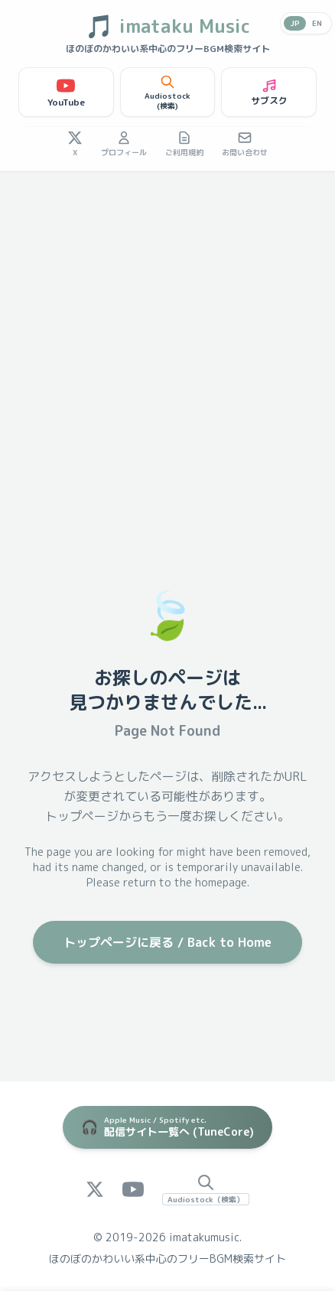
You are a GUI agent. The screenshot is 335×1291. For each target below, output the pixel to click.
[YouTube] (133, 1189)
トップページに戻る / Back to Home (167, 942)
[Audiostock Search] (205, 1189)
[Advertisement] (167, 346)
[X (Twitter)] (95, 1189)
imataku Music (167, 26)
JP (295, 23)
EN (317, 23)
